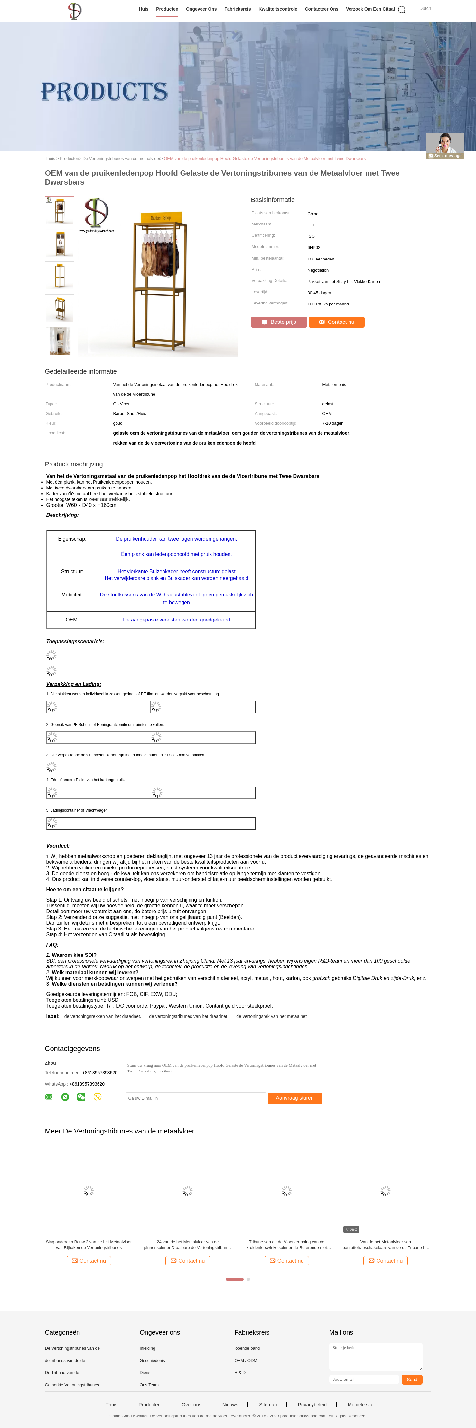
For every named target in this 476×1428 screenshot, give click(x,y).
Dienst (146, 1372)
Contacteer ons (321, 9)
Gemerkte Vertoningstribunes (72, 1384)
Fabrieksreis (237, 9)
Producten (167, 9)
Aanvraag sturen (294, 1098)
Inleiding (147, 1348)
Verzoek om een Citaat (370, 9)
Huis (143, 9)
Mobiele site (361, 1404)
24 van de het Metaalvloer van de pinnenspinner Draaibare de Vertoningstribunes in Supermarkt (188, 1245)
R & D (240, 1372)
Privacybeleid (312, 1404)
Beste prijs (279, 322)
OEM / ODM (245, 1360)
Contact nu (336, 322)
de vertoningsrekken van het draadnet (102, 1016)
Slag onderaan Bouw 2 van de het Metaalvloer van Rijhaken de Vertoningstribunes (89, 1244)
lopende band (247, 1348)
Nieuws (230, 1404)
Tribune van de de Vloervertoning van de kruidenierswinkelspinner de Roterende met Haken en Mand (287, 1245)
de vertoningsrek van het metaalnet (271, 1016)
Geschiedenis (152, 1360)
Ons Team (149, 1384)
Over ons (191, 1404)
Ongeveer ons (201, 9)
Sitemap (268, 1404)
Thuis (111, 1404)
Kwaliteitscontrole (277, 9)
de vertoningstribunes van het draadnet (188, 1016)
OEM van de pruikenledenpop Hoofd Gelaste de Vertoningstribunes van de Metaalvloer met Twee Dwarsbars (265, 158)
